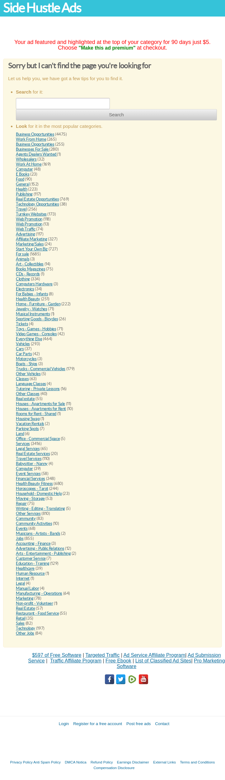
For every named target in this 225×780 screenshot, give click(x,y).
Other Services (28, 513)
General (22, 184)
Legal (20, 583)
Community (26, 518)
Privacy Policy (21, 762)
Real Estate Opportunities (37, 199)
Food (20, 179)
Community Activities (34, 523)
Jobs (19, 538)
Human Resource (30, 573)
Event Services (28, 473)
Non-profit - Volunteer (34, 603)
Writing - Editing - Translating (40, 508)
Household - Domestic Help (39, 493)
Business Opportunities (35, 134)
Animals (22, 259)
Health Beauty (28, 299)
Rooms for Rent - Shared (36, 413)
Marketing (25, 598)
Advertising (25, 234)
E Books (22, 174)
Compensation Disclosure (113, 768)
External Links (164, 762)
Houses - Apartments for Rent (41, 408)
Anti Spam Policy (47, 762)
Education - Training (32, 563)
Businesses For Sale (32, 149)
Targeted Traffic (102, 655)
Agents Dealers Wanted (36, 154)
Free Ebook (118, 660)
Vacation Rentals (30, 423)
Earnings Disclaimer (133, 762)
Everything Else (29, 339)
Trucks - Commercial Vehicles (40, 368)
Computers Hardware (34, 284)
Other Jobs (25, 633)
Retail (21, 618)
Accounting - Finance (33, 543)
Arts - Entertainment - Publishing (43, 553)
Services (23, 443)
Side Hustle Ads (42, 8)
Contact (162, 723)
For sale (22, 254)
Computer (24, 169)
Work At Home (28, 164)
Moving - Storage (30, 498)
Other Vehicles (28, 373)
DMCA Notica (76, 762)
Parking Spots (27, 428)
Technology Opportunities (37, 204)
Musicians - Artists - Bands (38, 533)
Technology (25, 628)
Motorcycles (26, 358)
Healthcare (25, 568)
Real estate (25, 398)
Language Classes (31, 383)
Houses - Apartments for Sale (40, 403)
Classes (22, 378)
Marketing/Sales (30, 244)
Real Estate (25, 608)
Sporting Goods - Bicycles (37, 319)
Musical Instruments (33, 314)
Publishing (24, 194)
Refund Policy (102, 762)
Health (21, 189)
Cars (20, 348)
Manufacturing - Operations (39, 593)
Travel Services (28, 458)
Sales (20, 623)
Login (64, 723)
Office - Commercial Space (38, 438)
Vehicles (23, 344)
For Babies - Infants (32, 294)
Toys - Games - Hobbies (36, 329)
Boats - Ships (26, 363)
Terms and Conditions (197, 762)
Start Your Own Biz (32, 249)
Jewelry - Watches (31, 309)
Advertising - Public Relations (40, 548)
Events (22, 528)
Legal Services (28, 448)
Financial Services (30, 478)
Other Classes (28, 393)
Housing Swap (28, 418)
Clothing (23, 279)
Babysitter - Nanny (32, 463)
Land (20, 433)
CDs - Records (28, 274)
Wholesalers (26, 159)
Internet (23, 578)
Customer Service (31, 558)
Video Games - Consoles (36, 334)
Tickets (22, 324)
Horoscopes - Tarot (32, 488)
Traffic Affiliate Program (75, 660)
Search (116, 114)
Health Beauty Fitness (34, 483)
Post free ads (138, 723)
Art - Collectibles (30, 264)
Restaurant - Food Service (37, 613)
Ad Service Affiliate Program (154, 655)
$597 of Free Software (56, 655)
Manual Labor (27, 588)
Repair (21, 503)
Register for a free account (97, 723)
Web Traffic (25, 229)
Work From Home (31, 139)
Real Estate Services (33, 453)
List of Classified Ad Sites (163, 660)
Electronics (25, 289)
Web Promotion (29, 219)
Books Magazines (30, 269)
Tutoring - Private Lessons (38, 388)
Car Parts (24, 353)
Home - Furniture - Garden (38, 304)
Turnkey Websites (31, 214)
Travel (21, 209)
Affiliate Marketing (31, 239)
